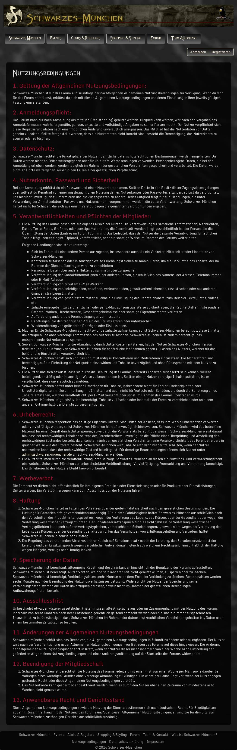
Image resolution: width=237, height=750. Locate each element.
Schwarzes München (25, 38)
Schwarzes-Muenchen (125, 747)
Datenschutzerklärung (126, 741)
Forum (156, 38)
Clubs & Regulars (85, 38)
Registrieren (221, 52)
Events (55, 38)
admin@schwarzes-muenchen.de (47, 454)
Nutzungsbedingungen (89, 741)
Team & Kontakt (184, 38)
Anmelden (198, 52)
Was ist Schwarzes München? (194, 734)
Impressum (155, 741)
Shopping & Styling (125, 38)
